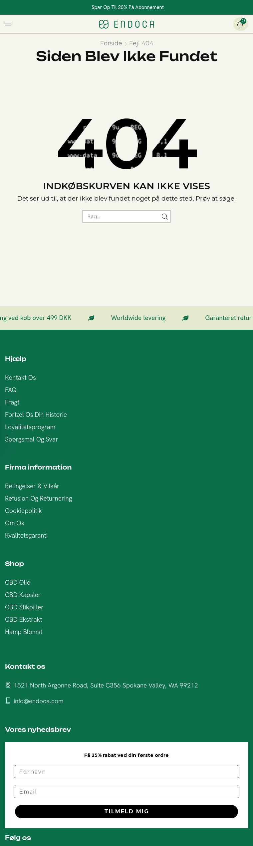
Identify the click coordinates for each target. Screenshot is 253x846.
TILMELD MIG (126, 811)
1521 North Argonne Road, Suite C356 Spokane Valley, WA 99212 (106, 685)
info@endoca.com (39, 701)
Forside (111, 43)
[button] (8, 24)
